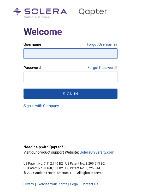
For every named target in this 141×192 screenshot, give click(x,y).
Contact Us (89, 184)
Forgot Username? (102, 44)
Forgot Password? (103, 68)
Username (32, 44)
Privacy (29, 184)
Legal (74, 184)
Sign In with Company (41, 106)
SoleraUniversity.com (97, 152)
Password (32, 68)
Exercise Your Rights (52, 184)
